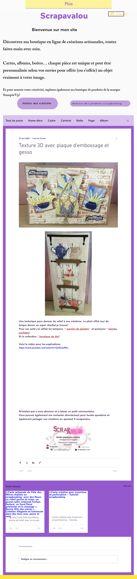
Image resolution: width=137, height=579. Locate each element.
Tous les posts (14, 120)
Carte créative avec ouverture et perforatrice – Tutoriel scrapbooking (67, 519)
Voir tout (127, 486)
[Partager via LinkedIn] (33, 462)
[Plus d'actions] (116, 138)
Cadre (52, 120)
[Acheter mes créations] (37, 103)
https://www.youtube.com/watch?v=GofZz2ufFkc (43, 347)
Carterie (66, 120)
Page (91, 120)
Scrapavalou (64, 15)
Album (104, 120)
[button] (127, 120)
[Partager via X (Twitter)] (26, 462)
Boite (79, 120)
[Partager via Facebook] (20, 462)
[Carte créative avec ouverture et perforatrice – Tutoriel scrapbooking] (68, 502)
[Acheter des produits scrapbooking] (100, 103)
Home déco (35, 120)
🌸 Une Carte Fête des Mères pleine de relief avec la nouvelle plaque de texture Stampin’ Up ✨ (25, 519)
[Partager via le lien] (40, 462)
